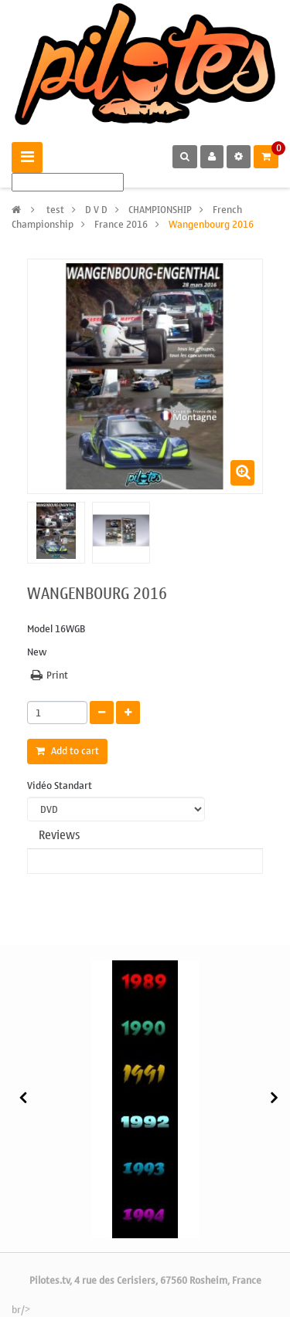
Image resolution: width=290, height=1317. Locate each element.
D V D (96, 209)
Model (40, 629)
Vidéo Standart (60, 786)
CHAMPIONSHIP (160, 209)
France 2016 (121, 224)
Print (57, 675)
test (55, 209)
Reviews (59, 835)
